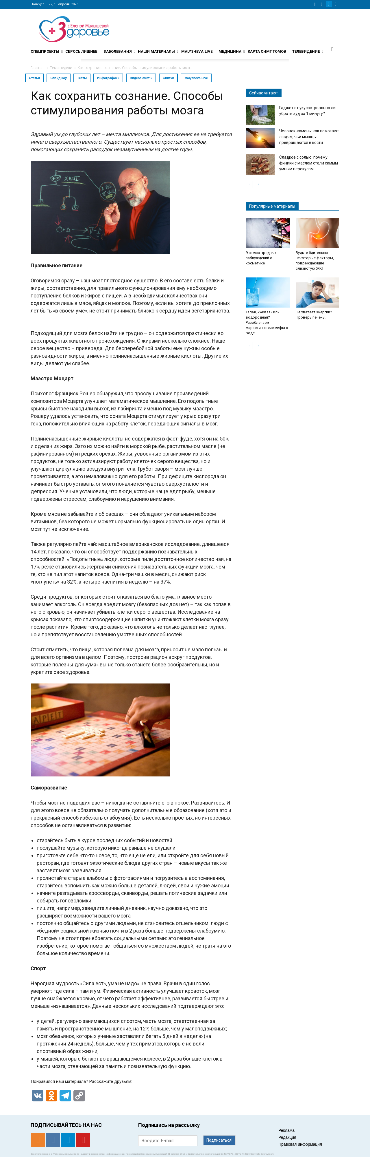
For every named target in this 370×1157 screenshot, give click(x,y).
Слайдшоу (58, 78)
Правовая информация (300, 1144)
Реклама (286, 1130)
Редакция (287, 1137)
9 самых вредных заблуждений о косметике (261, 258)
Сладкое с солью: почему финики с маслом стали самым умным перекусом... (308, 163)
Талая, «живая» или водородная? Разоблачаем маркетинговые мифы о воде (267, 322)
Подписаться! (219, 1140)
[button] (332, 49)
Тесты (82, 78)
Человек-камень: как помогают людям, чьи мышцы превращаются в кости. (309, 137)
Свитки (168, 78)
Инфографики (108, 78)
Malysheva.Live (196, 78)
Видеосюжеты (141, 78)
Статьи (34, 78)
